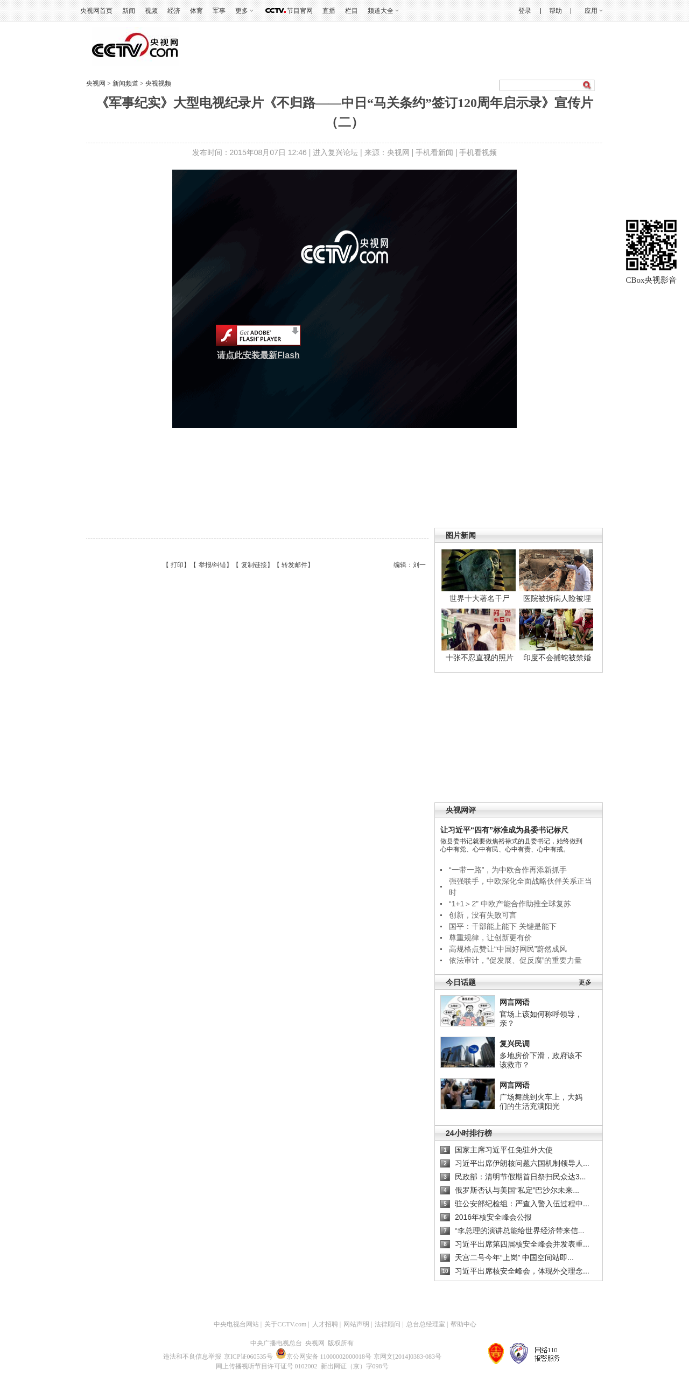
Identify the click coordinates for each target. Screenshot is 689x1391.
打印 (177, 565)
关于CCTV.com (285, 1324)
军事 (219, 11)
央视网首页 (96, 11)
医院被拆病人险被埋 (557, 598)
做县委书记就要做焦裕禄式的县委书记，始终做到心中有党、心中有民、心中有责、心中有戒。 (511, 845)
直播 (328, 11)
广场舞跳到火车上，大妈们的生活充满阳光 (541, 1102)
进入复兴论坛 (335, 152)
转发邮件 (294, 565)
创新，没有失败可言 (483, 915)
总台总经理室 (425, 1324)
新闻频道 (126, 83)
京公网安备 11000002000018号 (324, 1356)
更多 (241, 11)
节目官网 (300, 11)
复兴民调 (515, 1043)
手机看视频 (478, 152)
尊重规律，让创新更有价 (490, 937)
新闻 (128, 11)
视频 (151, 11)
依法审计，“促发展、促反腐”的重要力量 (515, 960)
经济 (173, 11)
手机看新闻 (434, 152)
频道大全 (380, 11)
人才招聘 (325, 1324)
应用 (591, 11)
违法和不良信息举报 (192, 1356)
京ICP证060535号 (248, 1356)
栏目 (351, 11)
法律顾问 (387, 1324)
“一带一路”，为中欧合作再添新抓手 (508, 869)
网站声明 (356, 1324)
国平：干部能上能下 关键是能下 (503, 926)
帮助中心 (463, 1324)
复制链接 (254, 565)
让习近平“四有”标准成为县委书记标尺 (504, 830)
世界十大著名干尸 (479, 598)
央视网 (96, 83)
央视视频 (158, 83)
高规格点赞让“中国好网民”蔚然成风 (508, 949)
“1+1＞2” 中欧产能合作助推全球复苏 (510, 903)
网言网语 (515, 1002)
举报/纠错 (212, 565)
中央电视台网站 (236, 1324)
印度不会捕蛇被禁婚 (557, 657)
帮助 (555, 11)
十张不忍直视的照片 (480, 657)
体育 (196, 11)
